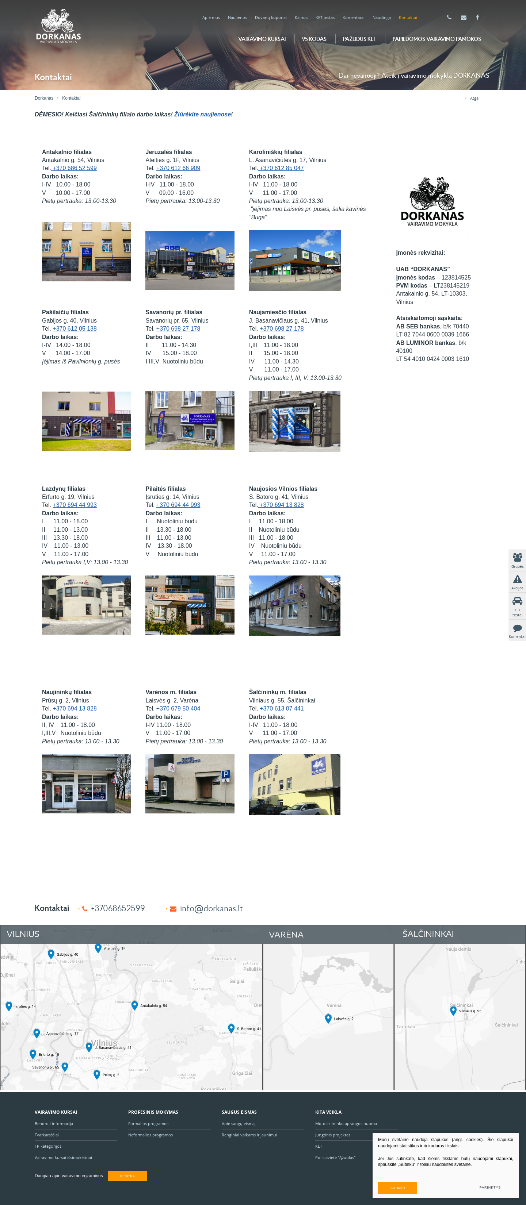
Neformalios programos (150, 1134)
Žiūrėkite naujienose (202, 114)
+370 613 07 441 (282, 708)
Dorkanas (44, 98)
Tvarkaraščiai (47, 1134)
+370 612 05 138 (75, 329)
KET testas (325, 17)
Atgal (472, 98)
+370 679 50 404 (178, 708)
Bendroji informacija (54, 1123)
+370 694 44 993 (75, 505)
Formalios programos (148, 1123)
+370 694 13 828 (281, 505)
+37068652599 (118, 907)
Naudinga (382, 17)
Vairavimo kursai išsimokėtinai (63, 1157)
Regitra (127, 1176)
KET (318, 1146)
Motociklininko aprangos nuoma (346, 1123)
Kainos (301, 17)
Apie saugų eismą (239, 1123)
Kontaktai (408, 17)
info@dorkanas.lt (211, 907)
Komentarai (354, 17)
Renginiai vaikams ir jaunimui (249, 1134)
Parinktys (490, 1187)
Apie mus (211, 17)
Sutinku (397, 1187)
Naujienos (237, 17)
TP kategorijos (48, 1146)
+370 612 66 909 (178, 168)
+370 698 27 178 (178, 329)
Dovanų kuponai (271, 17)
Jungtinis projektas (332, 1134)
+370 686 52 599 (74, 168)
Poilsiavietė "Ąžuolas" (335, 1157)
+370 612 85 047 (281, 168)
